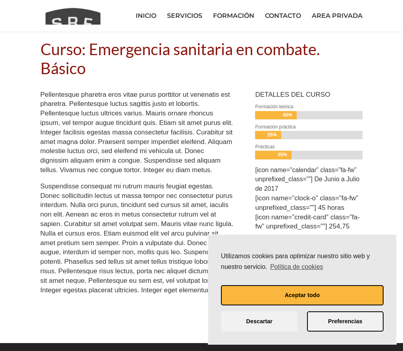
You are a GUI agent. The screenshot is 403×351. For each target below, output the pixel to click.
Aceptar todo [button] (302, 295)
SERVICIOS (184, 16)
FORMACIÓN (233, 16)
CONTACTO (283, 16)
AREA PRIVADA (337, 16)
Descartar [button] (259, 321)
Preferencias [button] (345, 321)
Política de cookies (296, 266)
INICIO (146, 16)
